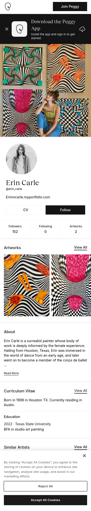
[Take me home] (8, 6)
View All (80, 247)
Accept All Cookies (45, 500)
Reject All (45, 486)
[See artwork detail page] (27, 285)
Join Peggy (70, 6)
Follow (65, 210)
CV (25, 210)
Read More (11, 373)
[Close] (84, 455)
